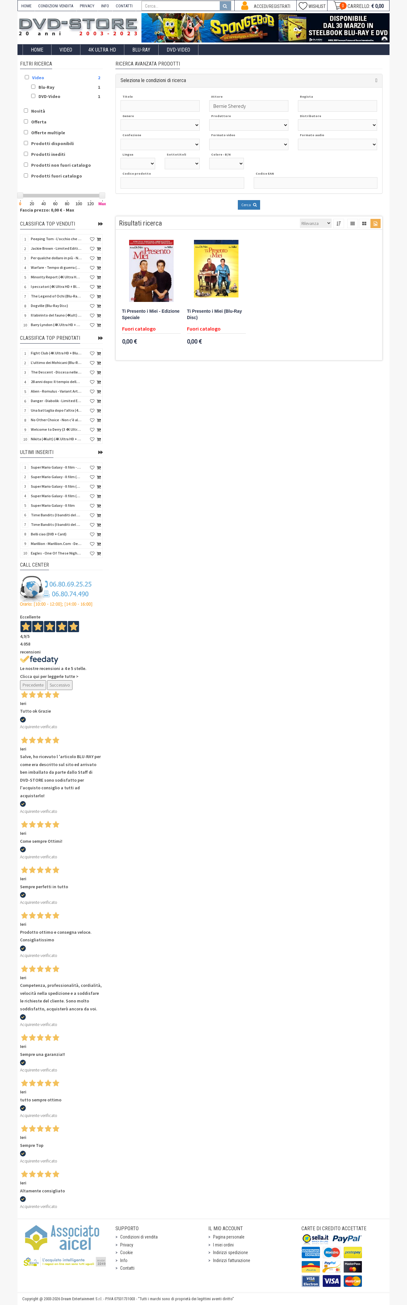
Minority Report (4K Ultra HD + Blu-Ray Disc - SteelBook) (56, 277)
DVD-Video (178, 50)
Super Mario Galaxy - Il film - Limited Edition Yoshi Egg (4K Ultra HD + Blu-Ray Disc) (56, 467)
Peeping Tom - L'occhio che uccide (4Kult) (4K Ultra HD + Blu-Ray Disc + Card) (56, 238)
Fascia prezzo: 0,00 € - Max (47, 210)
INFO (105, 5)
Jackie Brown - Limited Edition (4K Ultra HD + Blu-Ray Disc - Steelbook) (56, 248)
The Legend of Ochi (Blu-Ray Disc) (56, 296)
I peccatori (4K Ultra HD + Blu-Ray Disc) (56, 286)
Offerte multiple (48, 133)
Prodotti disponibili (52, 143)
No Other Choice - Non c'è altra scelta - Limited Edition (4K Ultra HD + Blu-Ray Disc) (56, 419)
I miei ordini (223, 1244)
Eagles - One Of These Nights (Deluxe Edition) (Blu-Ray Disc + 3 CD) (56, 553)
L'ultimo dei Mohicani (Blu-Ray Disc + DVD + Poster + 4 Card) (56, 362)
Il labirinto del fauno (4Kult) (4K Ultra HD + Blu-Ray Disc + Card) (56, 315)
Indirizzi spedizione (230, 1252)
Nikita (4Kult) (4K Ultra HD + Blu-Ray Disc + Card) (56, 438)
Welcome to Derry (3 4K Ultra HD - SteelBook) (56, 429)
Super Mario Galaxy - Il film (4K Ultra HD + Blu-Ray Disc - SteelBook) (56, 476)
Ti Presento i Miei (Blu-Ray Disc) (214, 314)
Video (65, 50)
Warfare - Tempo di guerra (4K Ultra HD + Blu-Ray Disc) (56, 267)
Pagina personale (229, 1236)
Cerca (249, 204)
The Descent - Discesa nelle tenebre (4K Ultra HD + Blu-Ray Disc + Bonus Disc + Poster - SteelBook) (56, 372)
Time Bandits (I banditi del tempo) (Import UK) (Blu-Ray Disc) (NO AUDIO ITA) (56, 515)
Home (37, 50)
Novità (38, 111)
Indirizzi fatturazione (231, 1260)
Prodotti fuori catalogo (56, 176)
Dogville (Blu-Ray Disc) (49, 305)
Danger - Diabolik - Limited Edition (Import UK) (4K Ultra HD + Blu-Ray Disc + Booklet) (56, 400)
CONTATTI (124, 5)
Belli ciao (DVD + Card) (48, 534)
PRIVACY (87, 5)
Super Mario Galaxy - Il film (53, 505)
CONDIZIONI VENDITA (55, 5)
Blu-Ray (141, 50)
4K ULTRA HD (102, 50)
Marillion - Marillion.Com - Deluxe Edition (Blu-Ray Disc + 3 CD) (56, 543)
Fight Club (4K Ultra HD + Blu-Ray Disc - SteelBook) (56, 353)
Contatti (127, 1268)
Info (124, 1260)
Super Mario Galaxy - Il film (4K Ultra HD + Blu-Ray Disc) (56, 486)
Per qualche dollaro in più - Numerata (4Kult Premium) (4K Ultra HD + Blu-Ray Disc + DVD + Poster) (56, 257)
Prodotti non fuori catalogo (61, 165)
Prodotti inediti (48, 154)
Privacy (126, 1244)
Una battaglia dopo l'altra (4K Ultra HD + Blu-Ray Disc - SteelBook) (56, 410)
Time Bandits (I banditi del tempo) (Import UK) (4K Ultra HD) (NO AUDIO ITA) (56, 524)
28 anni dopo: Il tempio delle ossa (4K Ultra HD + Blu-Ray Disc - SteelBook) (56, 381)
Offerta (38, 122)
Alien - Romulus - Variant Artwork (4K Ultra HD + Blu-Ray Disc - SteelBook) (56, 391)
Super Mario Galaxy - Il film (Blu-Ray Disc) (56, 495)
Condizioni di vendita (139, 1236)
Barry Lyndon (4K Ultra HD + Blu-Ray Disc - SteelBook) (56, 324)
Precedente (33, 685)
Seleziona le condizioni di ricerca (153, 80)
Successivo (60, 685)
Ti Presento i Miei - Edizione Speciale (151, 314)
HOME (26, 5)
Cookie (126, 1252)
